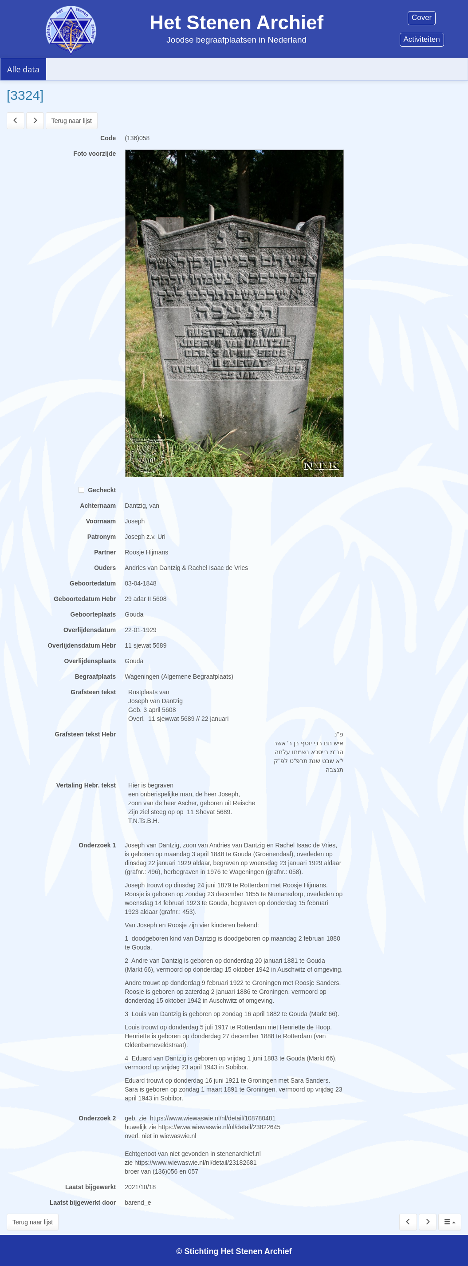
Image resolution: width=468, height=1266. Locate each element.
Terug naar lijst (71, 120)
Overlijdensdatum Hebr (81, 645)
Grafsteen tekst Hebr (85, 734)
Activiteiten (422, 39)
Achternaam (98, 505)
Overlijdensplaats (90, 661)
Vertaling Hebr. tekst (86, 785)
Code (108, 138)
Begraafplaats (95, 676)
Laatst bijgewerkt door (83, 1202)
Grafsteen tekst (93, 692)
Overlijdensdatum (89, 629)
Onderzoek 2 (97, 1118)
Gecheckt (97, 490)
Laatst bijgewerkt (90, 1187)
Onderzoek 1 (97, 845)
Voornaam (101, 521)
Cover (422, 17)
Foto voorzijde (95, 153)
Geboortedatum (93, 583)
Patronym (101, 536)
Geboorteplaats (93, 614)
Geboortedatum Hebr (85, 598)
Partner (105, 552)
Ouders (105, 567)
